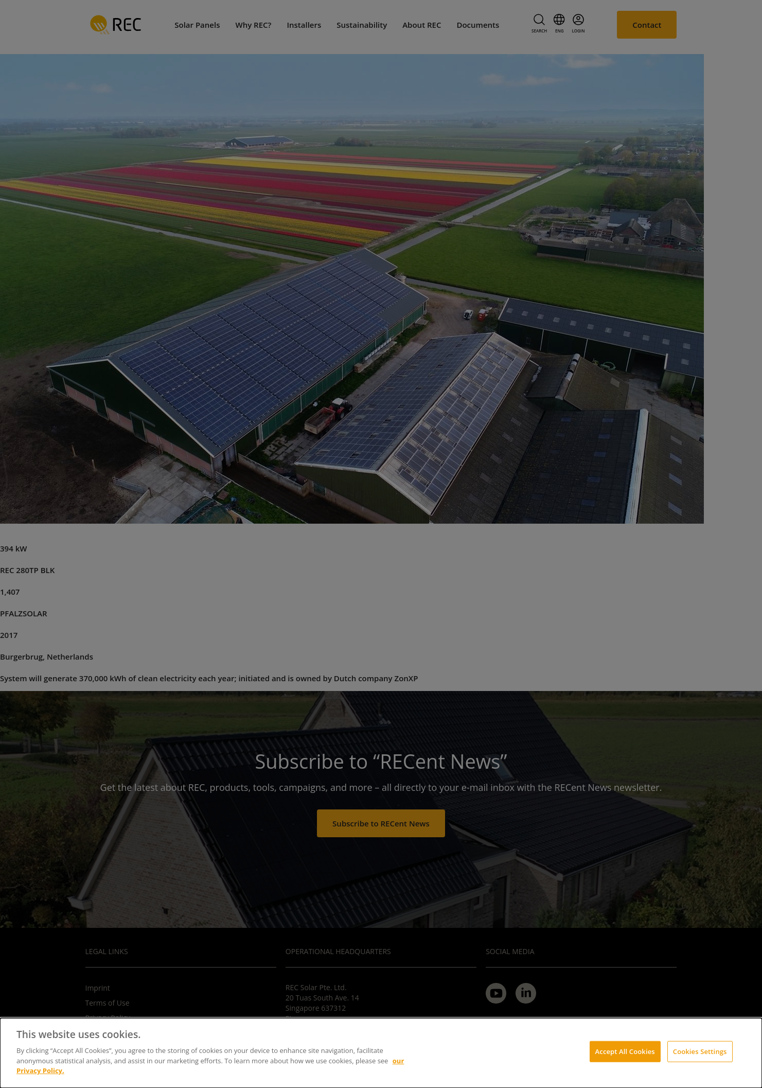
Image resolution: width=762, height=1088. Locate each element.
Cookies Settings (700, 1051)
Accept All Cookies (625, 1051)
